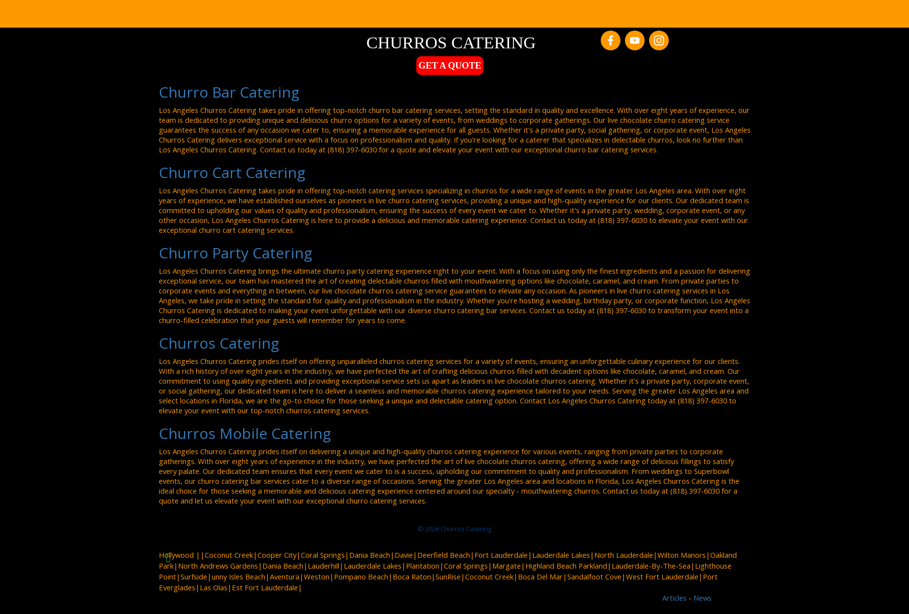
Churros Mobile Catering (245, 433)
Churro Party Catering (235, 253)
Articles (675, 598)
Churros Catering (219, 343)
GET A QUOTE (449, 65)
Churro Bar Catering (229, 92)
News (702, 598)
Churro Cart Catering (232, 172)
